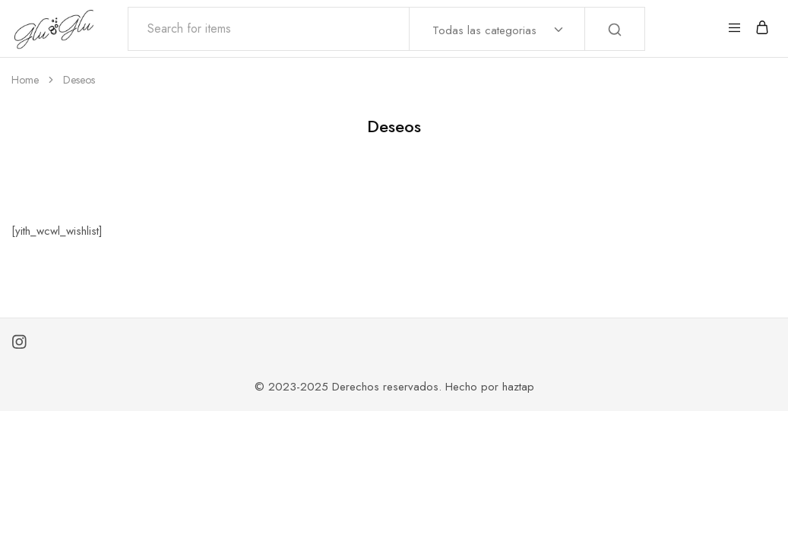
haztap (518, 386)
